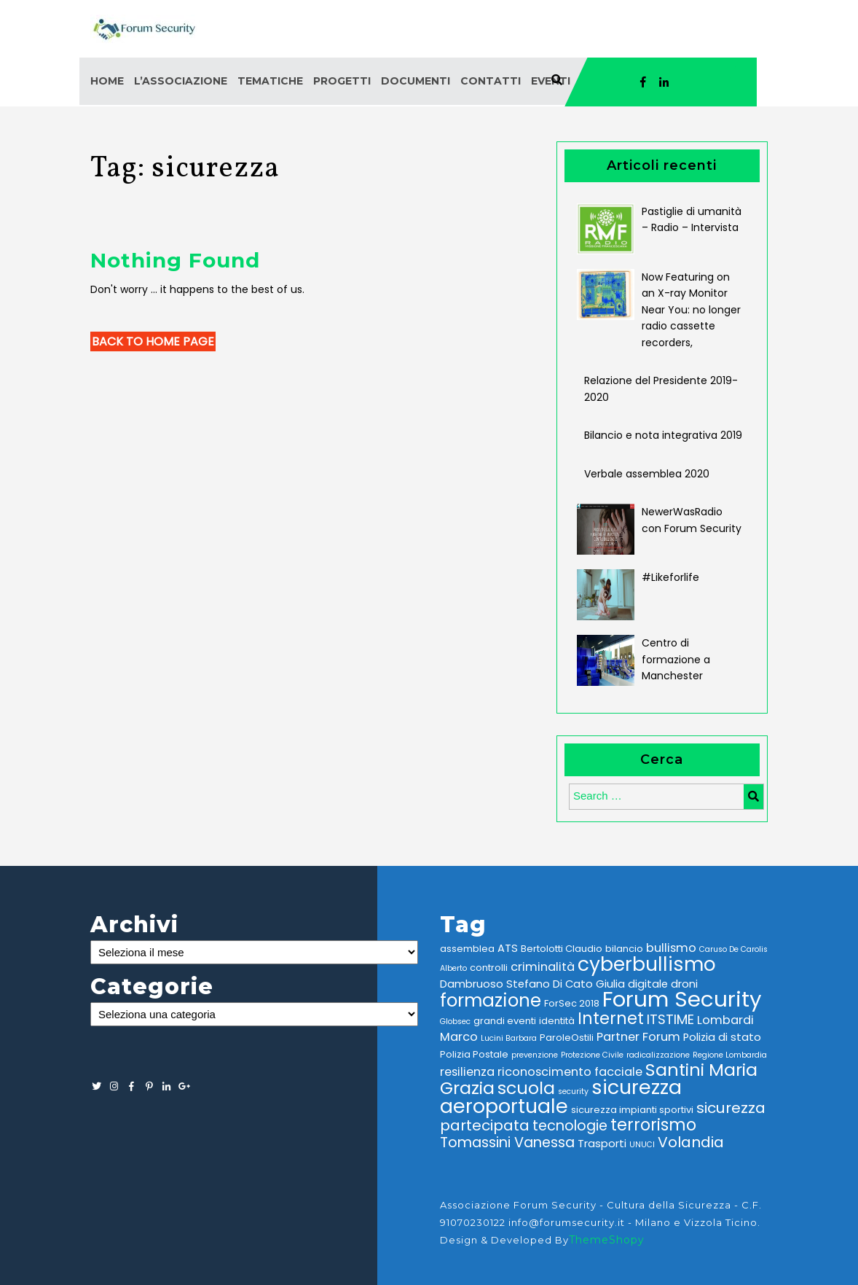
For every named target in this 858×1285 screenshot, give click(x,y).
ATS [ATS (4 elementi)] (507, 948)
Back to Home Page (153, 341)
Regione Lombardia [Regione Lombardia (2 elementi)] (730, 1055)
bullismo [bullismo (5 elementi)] (671, 948)
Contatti (490, 80)
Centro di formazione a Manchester (676, 659)
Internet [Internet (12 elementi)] (611, 1018)
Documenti (415, 80)
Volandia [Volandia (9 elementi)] (691, 1142)
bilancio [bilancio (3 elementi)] (624, 949)
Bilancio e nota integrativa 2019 (663, 435)
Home (107, 80)
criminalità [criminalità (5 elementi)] (543, 966)
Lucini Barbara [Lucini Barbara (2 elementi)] (509, 1038)
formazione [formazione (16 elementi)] (490, 1000)
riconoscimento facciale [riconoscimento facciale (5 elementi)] (569, 1071)
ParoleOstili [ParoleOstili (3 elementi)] (567, 1037)
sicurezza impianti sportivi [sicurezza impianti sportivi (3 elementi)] (632, 1110)
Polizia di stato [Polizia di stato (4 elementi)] (722, 1037)
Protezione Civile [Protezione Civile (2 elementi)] (592, 1055)
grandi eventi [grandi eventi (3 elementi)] (504, 1021)
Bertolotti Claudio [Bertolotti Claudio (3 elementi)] (561, 949)
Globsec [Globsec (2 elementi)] (455, 1021)
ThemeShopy (607, 1239)
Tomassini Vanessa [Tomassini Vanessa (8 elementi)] (507, 1142)
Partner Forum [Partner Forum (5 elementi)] (638, 1036)
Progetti (342, 80)
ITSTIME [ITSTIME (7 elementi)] (670, 1019)
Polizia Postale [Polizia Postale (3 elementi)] (474, 1054)
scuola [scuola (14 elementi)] (526, 1088)
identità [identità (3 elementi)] (557, 1021)
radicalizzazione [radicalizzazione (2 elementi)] (658, 1055)
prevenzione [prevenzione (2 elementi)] (534, 1055)
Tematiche (270, 80)
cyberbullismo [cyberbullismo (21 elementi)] (647, 963)
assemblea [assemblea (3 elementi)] (467, 949)
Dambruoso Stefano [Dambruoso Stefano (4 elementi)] (495, 984)
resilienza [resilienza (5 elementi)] (467, 1071)
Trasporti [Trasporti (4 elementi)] (602, 1143)
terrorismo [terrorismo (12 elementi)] (653, 1125)
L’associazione (180, 80)
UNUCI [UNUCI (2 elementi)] (642, 1144)
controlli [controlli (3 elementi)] (489, 968)
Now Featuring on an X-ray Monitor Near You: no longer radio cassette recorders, (691, 310)
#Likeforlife (670, 577)
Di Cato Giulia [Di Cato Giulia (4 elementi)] (589, 984)
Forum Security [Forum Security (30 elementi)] (682, 999)
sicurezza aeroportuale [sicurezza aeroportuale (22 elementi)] (561, 1097)
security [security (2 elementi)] (573, 1091)
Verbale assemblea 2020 (646, 473)
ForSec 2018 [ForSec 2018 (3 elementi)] (571, 1003)
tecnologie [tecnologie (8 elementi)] (569, 1126)
